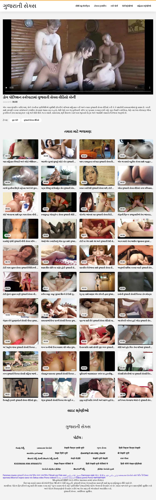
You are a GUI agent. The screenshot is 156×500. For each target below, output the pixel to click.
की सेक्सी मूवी (124, 453)
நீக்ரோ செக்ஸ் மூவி (106, 469)
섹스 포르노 (100, 475)
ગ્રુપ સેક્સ (101, 448)
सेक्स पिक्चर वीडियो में (63, 464)
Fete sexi (63, 475)
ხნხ (31, 478)
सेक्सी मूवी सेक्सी (100, 458)
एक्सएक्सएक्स (99, 478)
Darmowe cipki (87, 475)
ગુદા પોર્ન (15, 120)
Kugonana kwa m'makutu (28, 464)
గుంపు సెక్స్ (20, 448)
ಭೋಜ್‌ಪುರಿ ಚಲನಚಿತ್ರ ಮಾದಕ (93, 453)
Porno (90, 478)
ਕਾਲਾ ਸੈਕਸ (124, 458)
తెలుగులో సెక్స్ (79, 469)
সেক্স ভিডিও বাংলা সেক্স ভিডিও (38, 475)
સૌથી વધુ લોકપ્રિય (82, 6)
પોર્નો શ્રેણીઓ (127, 6)
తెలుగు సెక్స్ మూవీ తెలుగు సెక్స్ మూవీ (42, 458)
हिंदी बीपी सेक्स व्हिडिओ (131, 464)
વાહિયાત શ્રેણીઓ (144, 6)
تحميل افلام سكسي (74, 475)
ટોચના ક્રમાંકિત (100, 6)
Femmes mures (10, 475)
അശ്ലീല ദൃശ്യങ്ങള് (35, 453)
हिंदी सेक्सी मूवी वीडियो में (97, 464)
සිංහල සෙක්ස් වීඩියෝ (65, 478)
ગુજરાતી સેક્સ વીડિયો (31, 120)
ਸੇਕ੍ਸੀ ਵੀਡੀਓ (76, 458)
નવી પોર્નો (114, 6)
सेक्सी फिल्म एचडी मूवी (74, 448)
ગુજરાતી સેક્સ (22, 475)
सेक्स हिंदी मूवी (61, 453)
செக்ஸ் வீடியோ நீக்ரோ (51, 469)
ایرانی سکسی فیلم (112, 475)
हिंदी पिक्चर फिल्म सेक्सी (129, 448)
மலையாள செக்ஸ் (44, 448)
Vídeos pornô (81, 478)
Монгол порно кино (20, 478)
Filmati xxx (53, 475)
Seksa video (38, 478)
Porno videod (50, 478)
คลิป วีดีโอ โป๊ (138, 475)
